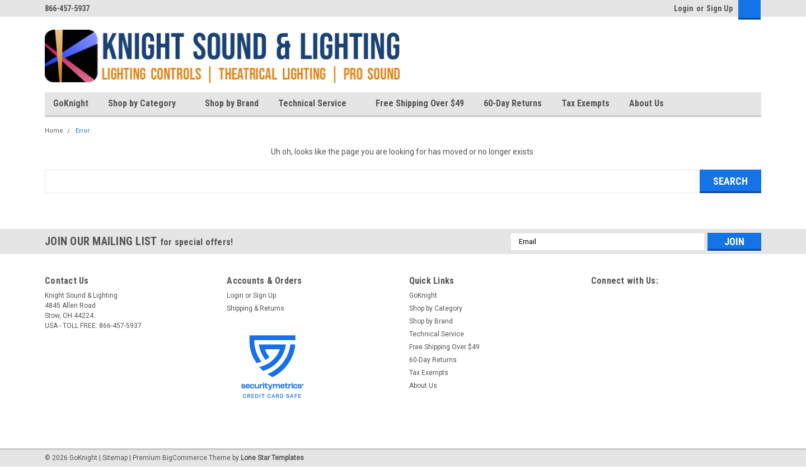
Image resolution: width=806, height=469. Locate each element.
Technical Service (317, 104)
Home (54, 130)
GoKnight (70, 103)
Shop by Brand (232, 103)
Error (83, 130)
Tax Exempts (585, 103)
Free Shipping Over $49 (420, 103)
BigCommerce (184, 458)
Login (683, 8)
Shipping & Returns (255, 308)
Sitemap (115, 458)
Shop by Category (146, 104)
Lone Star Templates (272, 458)
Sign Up (719, 8)
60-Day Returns (513, 103)
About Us (651, 104)
